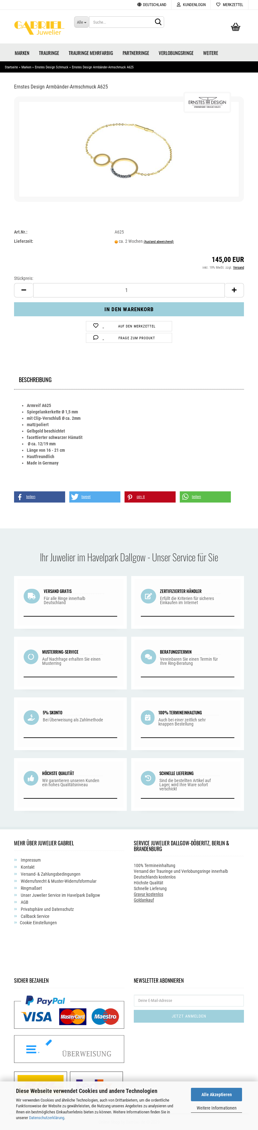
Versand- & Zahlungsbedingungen (50, 874)
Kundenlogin (191, 5)
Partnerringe (136, 52)
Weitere (210, 52)
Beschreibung (35, 378)
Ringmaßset (31, 888)
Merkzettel (229, 5)
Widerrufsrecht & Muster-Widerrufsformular (58, 881)
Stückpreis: (23, 278)
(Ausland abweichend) (159, 242)
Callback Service (34, 916)
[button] (39, 497)
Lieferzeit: (23, 241)
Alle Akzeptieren (216, 1094)
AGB (24, 902)
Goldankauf (144, 900)
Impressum (30, 860)
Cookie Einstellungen (38, 922)
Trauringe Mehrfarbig (91, 52)
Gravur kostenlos (148, 894)
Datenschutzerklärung (46, 1117)
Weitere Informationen (217, 1108)
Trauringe (49, 52)
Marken (22, 52)
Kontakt (27, 867)
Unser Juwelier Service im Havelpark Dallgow (60, 895)
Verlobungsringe (176, 52)
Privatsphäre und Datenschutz (47, 909)
